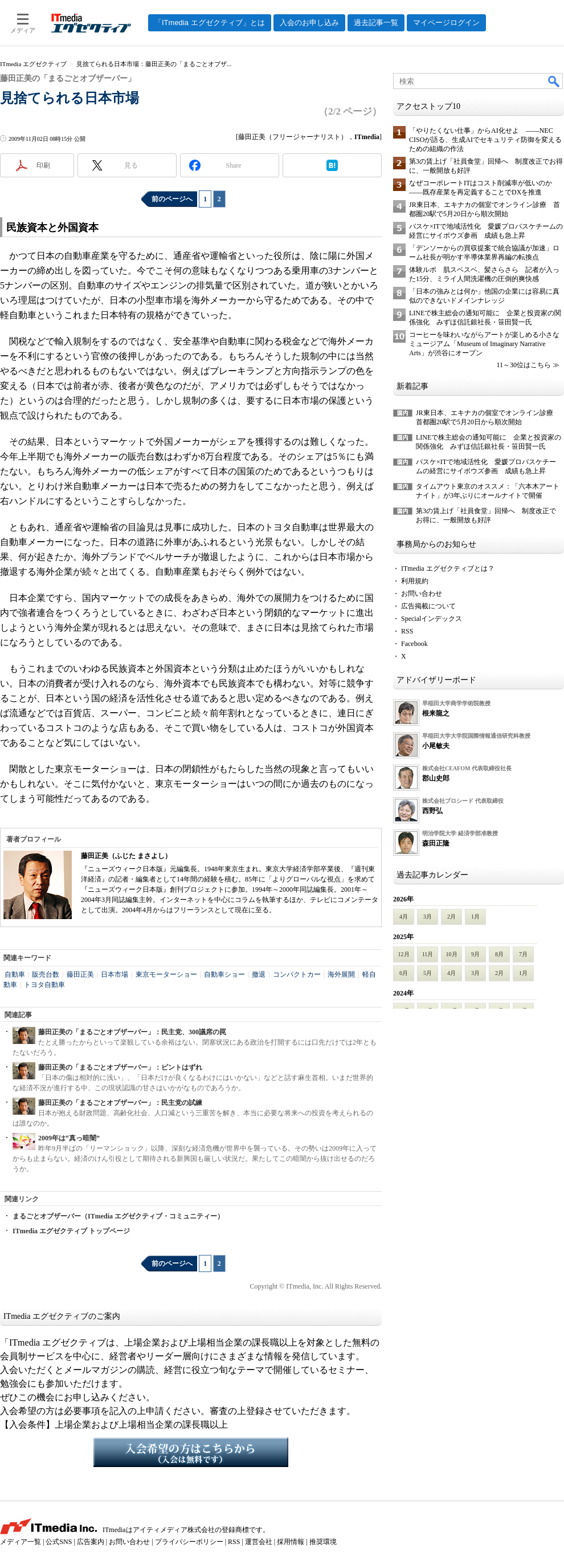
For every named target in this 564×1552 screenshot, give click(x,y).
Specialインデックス (431, 619)
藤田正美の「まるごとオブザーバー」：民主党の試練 (120, 1103)
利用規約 (414, 581)
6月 (403, 973)
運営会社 (258, 1542)
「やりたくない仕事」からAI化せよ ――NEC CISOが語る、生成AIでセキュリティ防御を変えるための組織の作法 (485, 140)
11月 (428, 954)
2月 (451, 916)
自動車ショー (224, 974)
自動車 (15, 974)
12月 (404, 954)
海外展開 (341, 974)
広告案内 (90, 1542)
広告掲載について (428, 606)
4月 (403, 916)
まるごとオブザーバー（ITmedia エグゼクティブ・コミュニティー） (118, 1216)
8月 (499, 954)
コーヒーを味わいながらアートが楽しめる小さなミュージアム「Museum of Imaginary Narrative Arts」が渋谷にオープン (484, 344)
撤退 (258, 974)
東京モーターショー (166, 974)
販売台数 (45, 974)
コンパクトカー (297, 974)
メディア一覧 (20, 1542)
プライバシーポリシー (189, 1542)
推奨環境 (323, 1542)
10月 (451, 954)
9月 (475, 954)
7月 (523, 954)
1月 (475, 916)
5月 (427, 973)
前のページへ (172, 199)
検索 (554, 81)
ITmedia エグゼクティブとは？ (447, 568)
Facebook (414, 644)
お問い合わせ (421, 594)
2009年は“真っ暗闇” (69, 1138)
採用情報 (290, 1542)
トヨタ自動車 (44, 985)
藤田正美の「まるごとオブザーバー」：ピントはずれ (120, 1067)
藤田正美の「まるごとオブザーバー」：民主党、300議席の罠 (132, 1032)
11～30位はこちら (523, 365)
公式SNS (59, 1542)
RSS (407, 631)
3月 (427, 916)
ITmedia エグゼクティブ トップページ (71, 1231)
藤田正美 (80, 974)
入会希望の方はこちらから (190, 1452)
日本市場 (114, 974)
